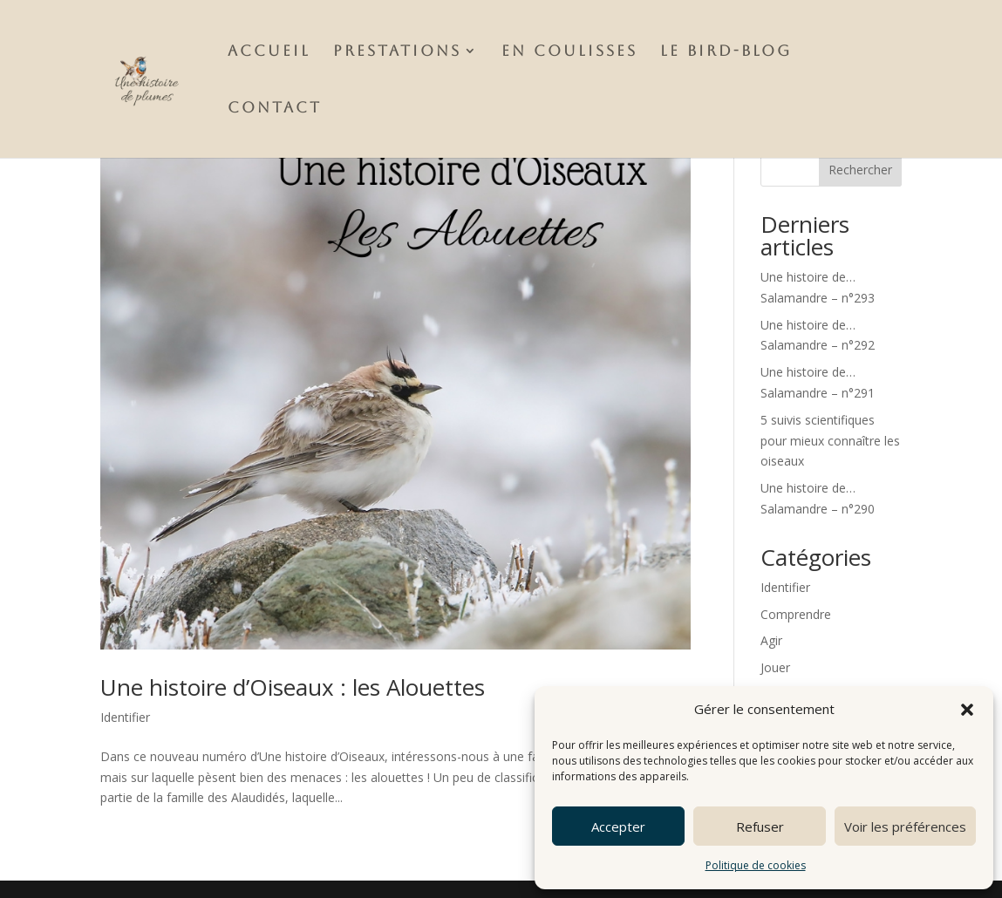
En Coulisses (569, 51)
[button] (967, 709)
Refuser (760, 826)
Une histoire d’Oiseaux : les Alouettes (292, 687)
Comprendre (795, 614)
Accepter (618, 826)
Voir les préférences (905, 826)
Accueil (269, 51)
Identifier (125, 717)
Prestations (397, 51)
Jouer (775, 667)
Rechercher (860, 169)
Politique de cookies (755, 865)
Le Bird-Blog (726, 51)
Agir (771, 640)
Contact (275, 108)
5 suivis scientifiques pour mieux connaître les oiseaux (830, 441)
